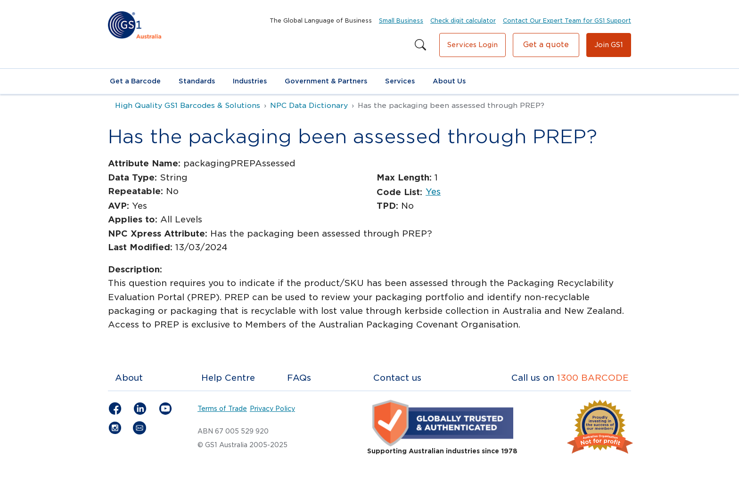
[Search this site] (420, 45)
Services (400, 81)
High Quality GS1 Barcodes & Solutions (187, 105)
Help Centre (228, 378)
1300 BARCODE (593, 378)
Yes (433, 191)
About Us (449, 81)
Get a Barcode (135, 81)
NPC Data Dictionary (309, 105)
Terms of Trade (222, 408)
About (129, 378)
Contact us (397, 378)
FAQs (299, 378)
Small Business (401, 20)
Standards (197, 81)
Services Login (472, 45)
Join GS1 (608, 45)
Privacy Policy (272, 408)
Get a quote (546, 44)
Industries (250, 81)
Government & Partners (326, 81)
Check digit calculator (463, 20)
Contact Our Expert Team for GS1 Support (567, 20)
